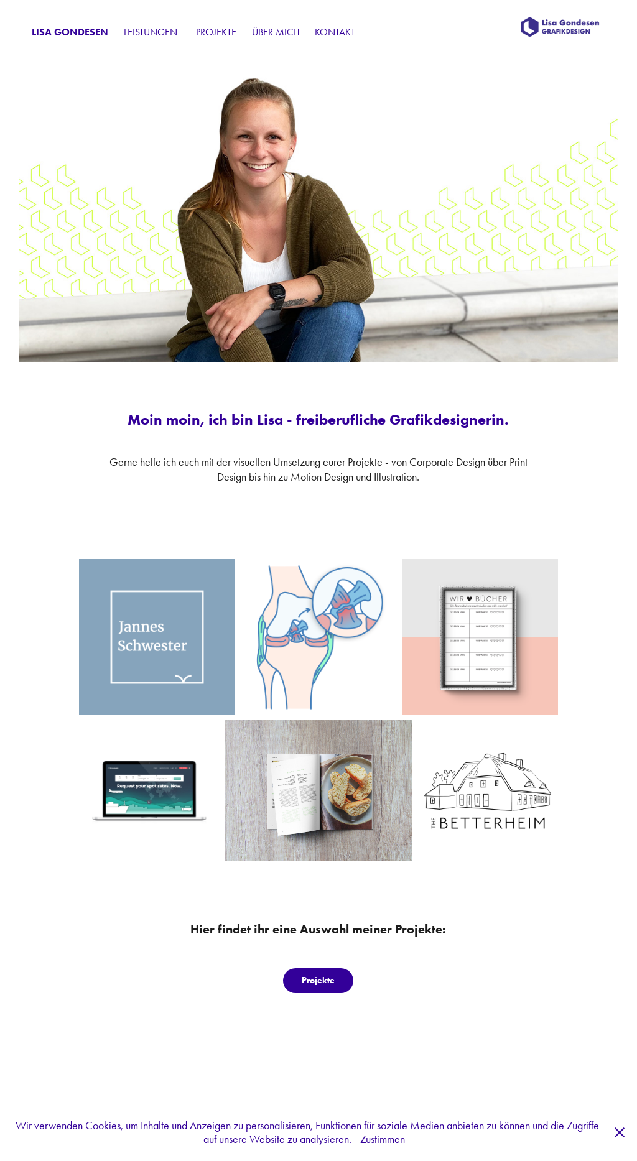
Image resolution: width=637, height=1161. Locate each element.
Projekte (216, 32)
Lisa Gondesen (70, 32)
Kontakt (335, 32)
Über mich (276, 32)
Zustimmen (382, 1139)
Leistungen (150, 32)
